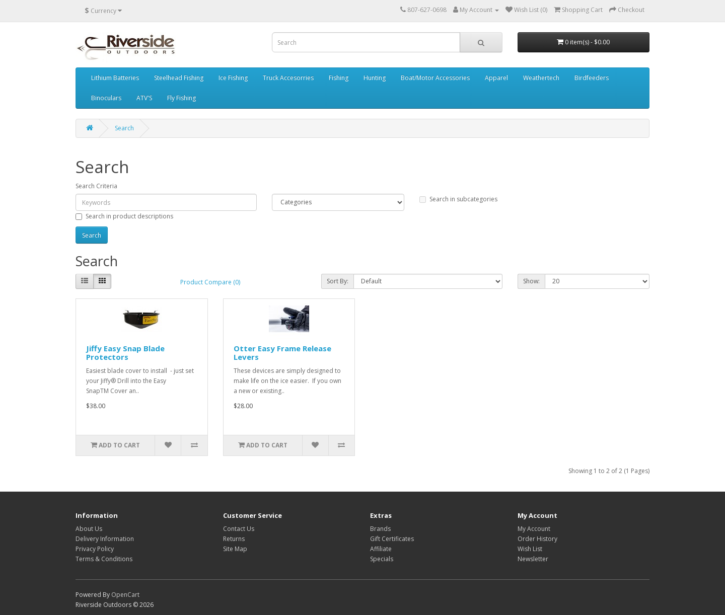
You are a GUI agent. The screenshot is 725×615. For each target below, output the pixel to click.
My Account (534, 528)
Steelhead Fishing (178, 77)
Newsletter (533, 559)
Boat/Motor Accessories (435, 77)
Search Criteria (96, 186)
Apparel (496, 77)
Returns (234, 538)
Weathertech (541, 77)
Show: (531, 281)
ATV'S (144, 98)
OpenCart (125, 594)
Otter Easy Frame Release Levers (282, 352)
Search (124, 128)
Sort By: (337, 281)
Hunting (375, 77)
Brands (380, 528)
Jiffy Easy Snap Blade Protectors (125, 352)
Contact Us (238, 528)
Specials (381, 559)
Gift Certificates (392, 538)
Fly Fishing (181, 98)
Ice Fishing (233, 77)
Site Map (235, 549)
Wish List (530, 549)
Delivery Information (105, 538)
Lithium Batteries (115, 77)
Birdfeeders (591, 77)
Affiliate (381, 549)
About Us (89, 528)
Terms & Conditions (104, 559)
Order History (537, 538)
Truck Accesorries (288, 77)
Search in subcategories (458, 199)
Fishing (338, 77)
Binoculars (106, 98)
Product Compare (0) (210, 282)
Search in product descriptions (124, 216)
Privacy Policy (95, 549)
